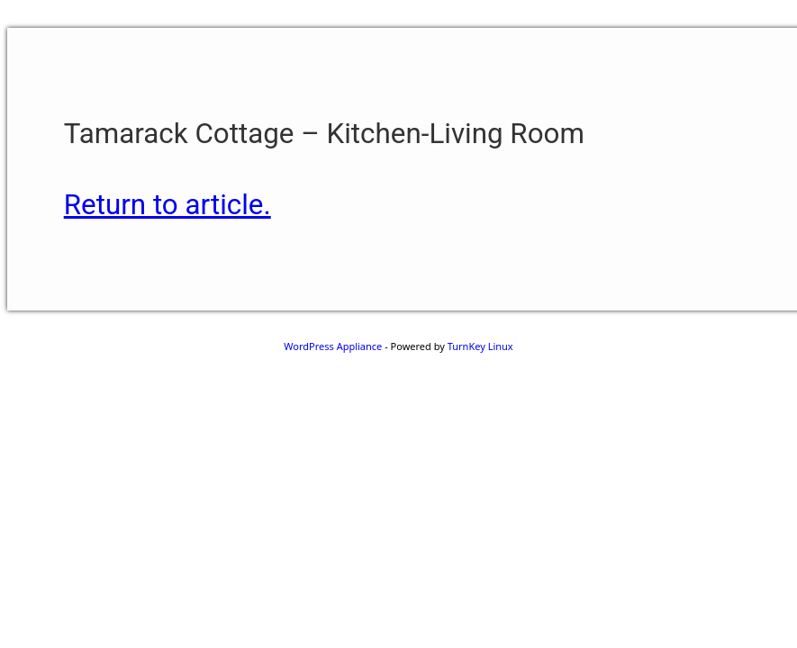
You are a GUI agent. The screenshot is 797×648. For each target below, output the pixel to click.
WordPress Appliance (333, 346)
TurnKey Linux (480, 346)
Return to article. (167, 204)
